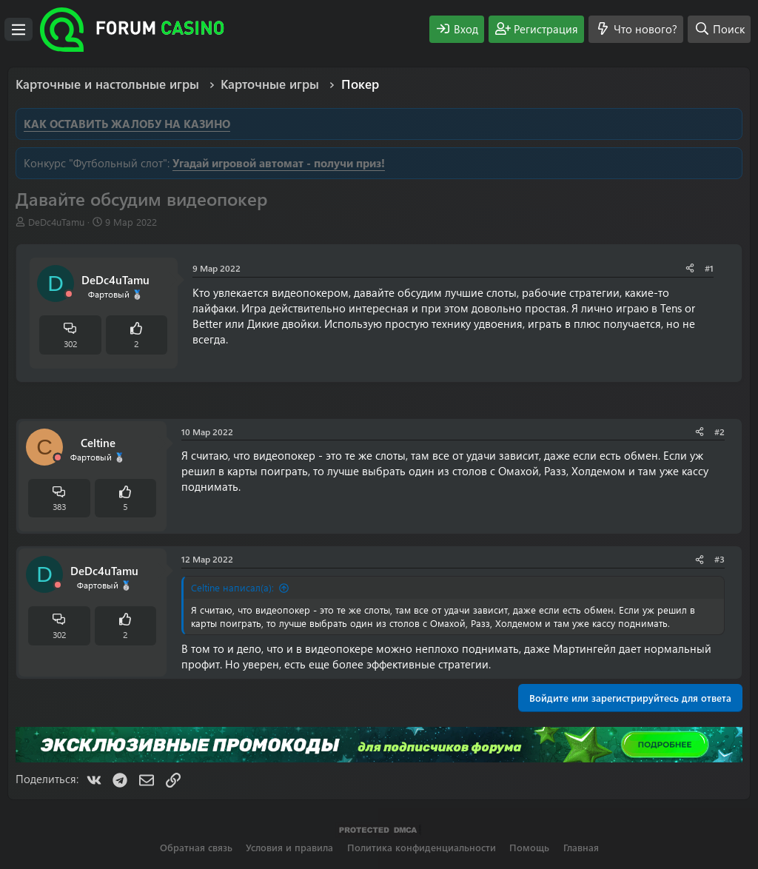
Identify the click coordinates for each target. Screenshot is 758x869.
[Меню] (18, 29)
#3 (719, 559)
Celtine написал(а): (232, 587)
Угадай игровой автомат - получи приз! (278, 162)
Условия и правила (289, 847)
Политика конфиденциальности (421, 847)
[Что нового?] (635, 29)
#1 (709, 268)
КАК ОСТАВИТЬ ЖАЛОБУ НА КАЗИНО (127, 123)
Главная (581, 847)
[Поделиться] (690, 268)
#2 (719, 431)
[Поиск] (719, 29)
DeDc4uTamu (56, 221)
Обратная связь (196, 847)
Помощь (529, 847)
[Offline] (69, 294)
